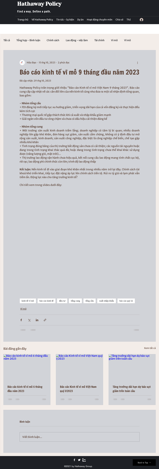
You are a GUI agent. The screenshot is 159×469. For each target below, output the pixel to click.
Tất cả (6, 40)
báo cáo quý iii (126, 301)
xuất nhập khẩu (106, 301)
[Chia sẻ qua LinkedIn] (37, 320)
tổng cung (75, 301)
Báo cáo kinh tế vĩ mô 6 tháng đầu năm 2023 (24, 389)
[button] (65, 20)
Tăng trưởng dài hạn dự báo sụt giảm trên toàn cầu (132, 389)
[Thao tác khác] (138, 62)
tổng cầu (89, 301)
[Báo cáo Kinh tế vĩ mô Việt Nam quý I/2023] (79, 367)
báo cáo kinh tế (47, 301)
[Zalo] (84, 460)
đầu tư (62, 301)
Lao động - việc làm (77, 40)
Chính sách (53, 40)
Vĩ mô (127, 40)
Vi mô (114, 40)
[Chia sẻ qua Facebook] (21, 320)
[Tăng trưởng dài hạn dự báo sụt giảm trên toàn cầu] (132, 367)
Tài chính (99, 40)
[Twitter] (79, 460)
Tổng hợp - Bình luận (28, 40)
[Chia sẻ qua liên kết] (45, 320)
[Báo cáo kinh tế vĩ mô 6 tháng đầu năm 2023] (27, 367)
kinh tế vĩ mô (28, 301)
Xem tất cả (150, 348)
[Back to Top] (144, 462)
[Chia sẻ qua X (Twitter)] (29, 320)
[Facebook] (74, 460)
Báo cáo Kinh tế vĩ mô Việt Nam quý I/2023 (78, 389)
